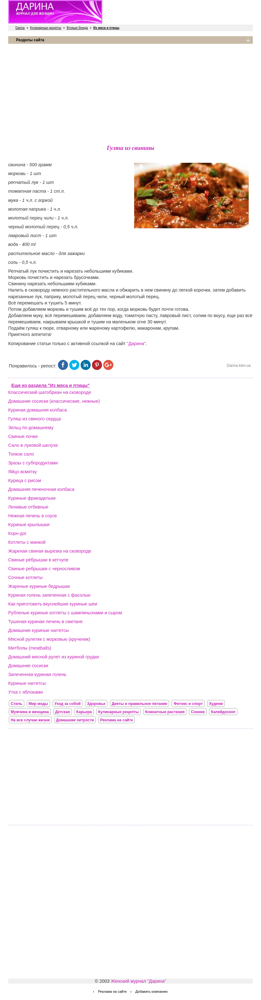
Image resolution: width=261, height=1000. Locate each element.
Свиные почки (23, 436)
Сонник (198, 712)
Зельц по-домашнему (31, 427)
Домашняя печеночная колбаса (41, 489)
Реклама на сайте (116, 720)
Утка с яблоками (25, 692)
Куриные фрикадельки (31, 498)
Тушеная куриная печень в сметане (45, 621)
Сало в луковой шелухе (33, 445)
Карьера (84, 712)
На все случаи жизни (30, 720)
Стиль (16, 704)
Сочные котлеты (25, 577)
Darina (20, 28)
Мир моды (38, 704)
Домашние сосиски (28, 665)
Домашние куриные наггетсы (38, 630)
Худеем (216, 704)
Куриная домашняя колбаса (37, 409)
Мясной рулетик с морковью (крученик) (49, 639)
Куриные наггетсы (27, 683)
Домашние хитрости (75, 720)
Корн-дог (17, 533)
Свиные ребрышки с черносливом (44, 568)
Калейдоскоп (223, 712)
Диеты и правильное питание (139, 704)
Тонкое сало (21, 454)
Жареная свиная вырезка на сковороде (49, 551)
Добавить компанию (151, 991)
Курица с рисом (24, 480)
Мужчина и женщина (30, 712)
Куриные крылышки (28, 524)
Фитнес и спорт (187, 704)
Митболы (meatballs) (29, 648)
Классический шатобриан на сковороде (49, 392)
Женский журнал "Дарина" (138, 981)
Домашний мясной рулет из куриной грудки (53, 656)
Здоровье (96, 704)
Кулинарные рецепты (45, 28)
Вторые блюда (77, 28)
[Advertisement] (130, 93)
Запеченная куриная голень (37, 674)
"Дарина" (136, 343)
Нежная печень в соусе (32, 515)
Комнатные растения (165, 712)
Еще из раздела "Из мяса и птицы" (50, 385)
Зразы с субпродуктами (33, 462)
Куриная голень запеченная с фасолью (49, 595)
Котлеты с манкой (27, 542)
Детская (62, 712)
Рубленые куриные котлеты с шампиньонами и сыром (65, 612)
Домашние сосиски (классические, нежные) (54, 401)
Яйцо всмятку (22, 471)
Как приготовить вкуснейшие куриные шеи (52, 603)
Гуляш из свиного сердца (34, 418)
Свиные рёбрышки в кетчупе (38, 559)
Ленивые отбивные (28, 506)
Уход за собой (67, 704)
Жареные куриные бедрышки (39, 586)
